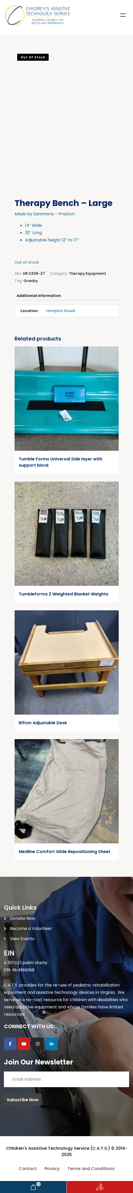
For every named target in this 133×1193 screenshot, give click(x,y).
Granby (30, 280)
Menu (122, 15)
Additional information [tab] (39, 295)
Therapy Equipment (87, 273)
